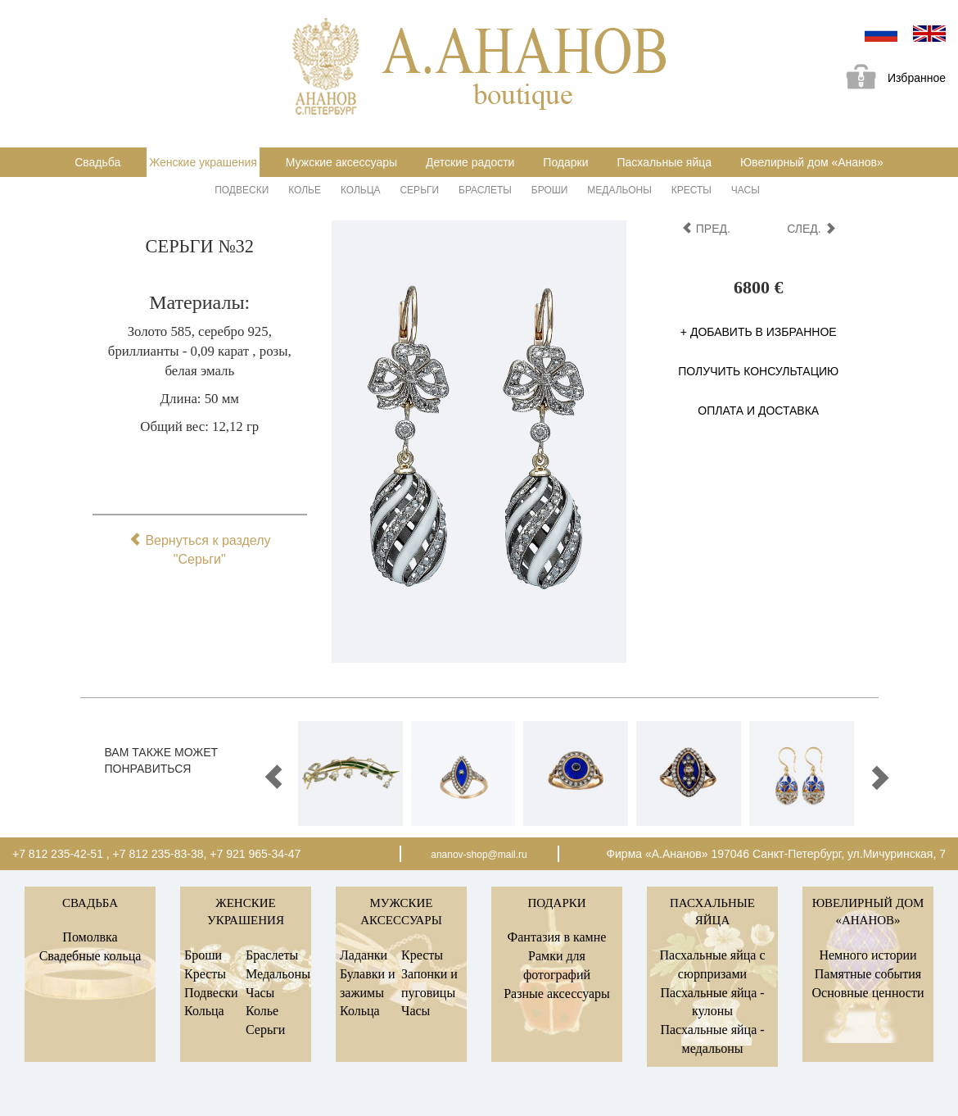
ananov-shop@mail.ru (479, 854)
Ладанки (363, 955)
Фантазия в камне (557, 937)
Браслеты (485, 190)
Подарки (565, 162)
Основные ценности (867, 993)
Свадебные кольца (90, 956)
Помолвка (89, 937)
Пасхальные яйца (664, 162)
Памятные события (868, 974)
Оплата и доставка (758, 410)
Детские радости (470, 162)
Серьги (419, 190)
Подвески (242, 190)
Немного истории (867, 955)
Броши (549, 190)
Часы (745, 190)
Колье (304, 190)
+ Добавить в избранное (758, 331)
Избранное (890, 79)
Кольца (361, 190)
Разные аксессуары (557, 993)
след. (811, 228)
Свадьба (97, 162)
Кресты (691, 190)
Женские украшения (203, 162)
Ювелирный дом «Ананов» (811, 162)
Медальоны (619, 190)
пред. (705, 228)
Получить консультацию (758, 371)
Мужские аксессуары (341, 162)
